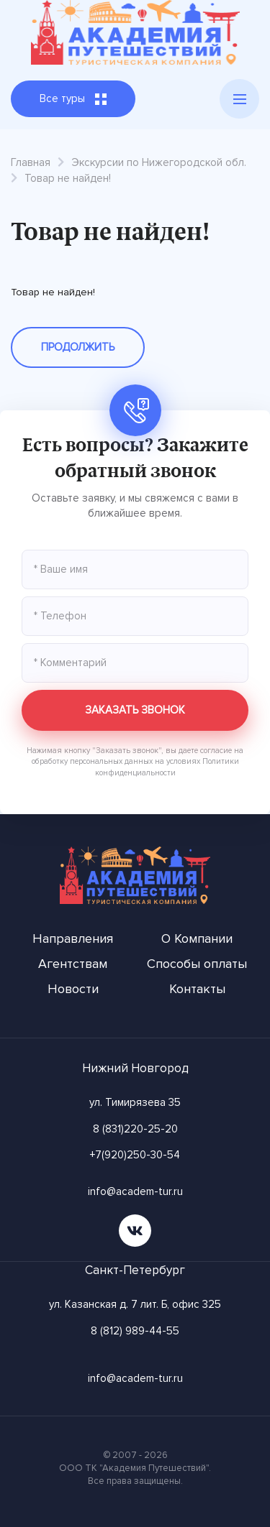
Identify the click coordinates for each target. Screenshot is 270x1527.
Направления (72, 938)
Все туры (73, 98)
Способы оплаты (197, 964)
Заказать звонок (135, 709)
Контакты (197, 989)
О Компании (197, 938)
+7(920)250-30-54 (135, 1154)
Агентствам (72, 964)
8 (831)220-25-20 (135, 1128)
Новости (73, 989)
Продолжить (77, 347)
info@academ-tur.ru (135, 1191)
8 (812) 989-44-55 (135, 1330)
